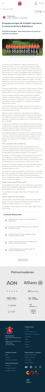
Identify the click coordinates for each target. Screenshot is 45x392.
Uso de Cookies (29, 362)
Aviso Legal (28, 360)
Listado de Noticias (7, 9)
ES (40, 3)
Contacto (27, 347)
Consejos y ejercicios (11, 368)
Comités (27, 329)
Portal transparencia (30, 332)
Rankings (7, 357)
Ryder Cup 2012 (22, 260)
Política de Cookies (30, 357)
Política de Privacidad (30, 355)
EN (42, 3)
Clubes (27, 339)
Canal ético (28, 337)
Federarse (8, 365)
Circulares (27, 342)
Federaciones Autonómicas (32, 334)
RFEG (6, 355)
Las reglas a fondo (10, 370)
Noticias (27, 344)
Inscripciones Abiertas (11, 360)
